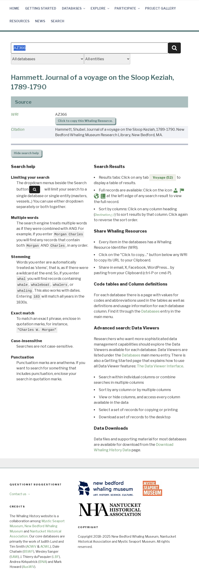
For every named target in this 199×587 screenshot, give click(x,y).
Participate (127, 8)
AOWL (45, 546)
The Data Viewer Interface (160, 366)
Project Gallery (160, 8)
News (40, 21)
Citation (17, 129)
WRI (14, 114)
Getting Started (40, 8)
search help (26, 153)
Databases (74, 8)
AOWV (31, 546)
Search (57, 21)
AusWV (28, 567)
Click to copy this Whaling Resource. (85, 121)
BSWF (28, 551)
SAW (14, 557)
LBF (56, 557)
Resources (19, 21)
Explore (100, 8)
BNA (42, 562)
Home (14, 8)
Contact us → (20, 494)
